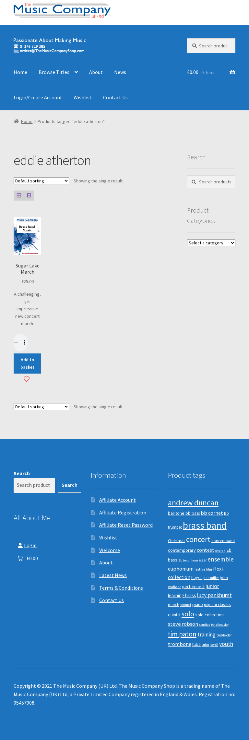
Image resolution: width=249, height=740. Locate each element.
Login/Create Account (38, 97)
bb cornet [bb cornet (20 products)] (212, 513)
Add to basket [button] (27, 363)
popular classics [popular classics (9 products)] (217, 604)
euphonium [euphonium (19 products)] (181, 568)
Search (22, 473)
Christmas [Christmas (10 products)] (176, 540)
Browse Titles (54, 72)
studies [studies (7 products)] (204, 625)
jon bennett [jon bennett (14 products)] (193, 586)
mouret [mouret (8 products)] (185, 604)
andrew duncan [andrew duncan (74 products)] (193, 503)
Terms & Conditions (121, 588)
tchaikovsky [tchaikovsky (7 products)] (220, 625)
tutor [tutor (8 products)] (205, 644)
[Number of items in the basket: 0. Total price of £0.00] (27, 558)
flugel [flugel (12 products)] (196, 577)
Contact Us (115, 97)
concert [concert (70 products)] (198, 539)
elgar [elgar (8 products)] (203, 560)
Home (20, 72)
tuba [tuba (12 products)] (196, 644)
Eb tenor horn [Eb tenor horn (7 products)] (188, 560)
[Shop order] (41, 180)
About (96, 72)
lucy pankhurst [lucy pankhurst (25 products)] (214, 595)
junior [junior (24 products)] (212, 586)
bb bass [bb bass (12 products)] (192, 513)
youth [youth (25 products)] (226, 644)
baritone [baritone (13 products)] (176, 513)
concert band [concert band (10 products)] (223, 540)
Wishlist (83, 97)
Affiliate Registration (122, 512)
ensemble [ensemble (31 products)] (221, 559)
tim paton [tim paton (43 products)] (182, 634)
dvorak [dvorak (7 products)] (220, 551)
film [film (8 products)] (209, 569)
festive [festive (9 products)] (200, 569)
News (120, 72)
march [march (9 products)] (173, 604)
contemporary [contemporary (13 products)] (182, 550)
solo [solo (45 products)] (188, 614)
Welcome (109, 550)
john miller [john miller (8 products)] (211, 577)
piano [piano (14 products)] (197, 604)
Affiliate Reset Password (126, 525)
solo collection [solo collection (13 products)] (209, 615)
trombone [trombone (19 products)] (179, 644)
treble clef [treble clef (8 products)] (224, 635)
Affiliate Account (117, 500)
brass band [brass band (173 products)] (205, 525)
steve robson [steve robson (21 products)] (183, 623)
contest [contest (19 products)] (205, 550)
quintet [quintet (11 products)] (174, 615)
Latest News (113, 575)
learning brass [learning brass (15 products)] (182, 595)
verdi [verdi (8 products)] (214, 644)
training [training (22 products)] (206, 634)
